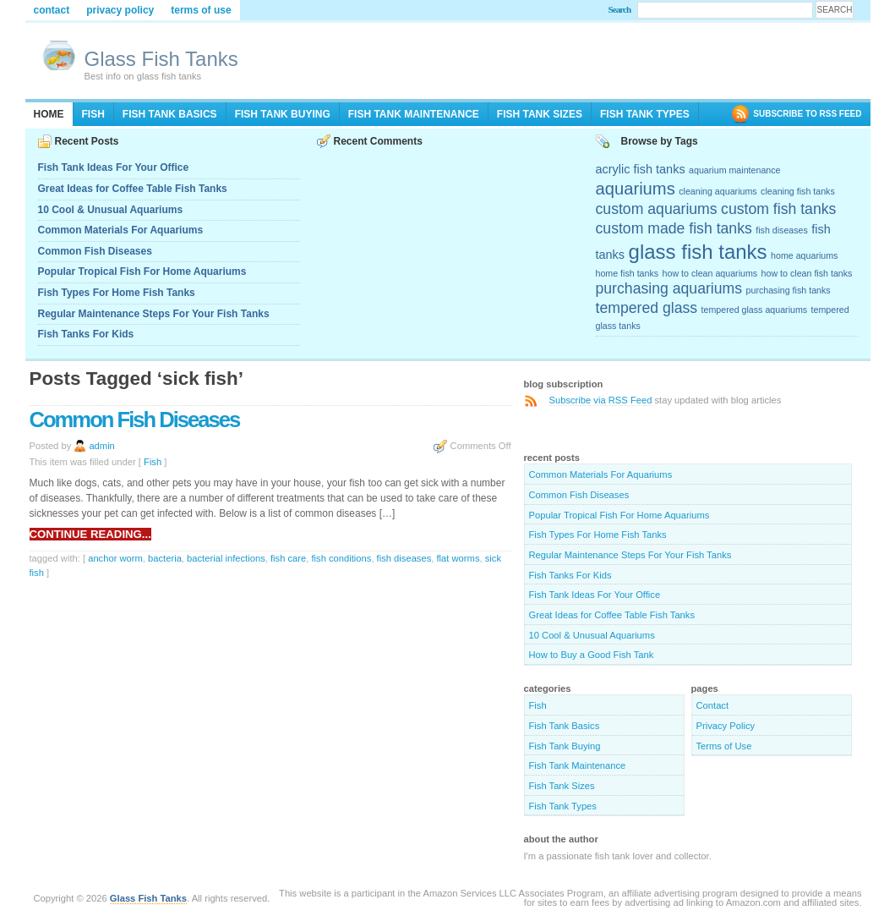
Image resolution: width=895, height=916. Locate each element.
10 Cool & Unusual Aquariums (110, 210)
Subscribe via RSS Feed (600, 400)
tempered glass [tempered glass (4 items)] (647, 307)
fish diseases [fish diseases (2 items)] (782, 230)
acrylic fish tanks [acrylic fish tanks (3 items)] (640, 169)
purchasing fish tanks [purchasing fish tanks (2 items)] (788, 290)
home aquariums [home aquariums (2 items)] (804, 255)
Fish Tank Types (645, 114)
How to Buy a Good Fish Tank (591, 655)
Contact (52, 10)
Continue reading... (90, 534)
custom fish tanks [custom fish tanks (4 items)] (778, 208)
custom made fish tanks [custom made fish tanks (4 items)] (674, 228)
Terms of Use (201, 10)
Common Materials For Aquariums (121, 230)
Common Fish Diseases (95, 251)
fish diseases (404, 558)
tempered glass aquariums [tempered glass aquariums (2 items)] (754, 309)
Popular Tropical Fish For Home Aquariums (142, 271)
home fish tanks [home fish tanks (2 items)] (627, 273)
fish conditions (341, 558)
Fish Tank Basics (170, 114)
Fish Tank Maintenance (413, 114)
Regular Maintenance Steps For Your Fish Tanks (154, 314)
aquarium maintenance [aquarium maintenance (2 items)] (734, 170)
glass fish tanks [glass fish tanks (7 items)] (698, 251)
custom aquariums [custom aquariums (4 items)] (657, 208)
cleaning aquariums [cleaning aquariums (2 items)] (717, 191)
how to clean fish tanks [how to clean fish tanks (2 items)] (807, 273)
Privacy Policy (120, 10)
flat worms (458, 558)
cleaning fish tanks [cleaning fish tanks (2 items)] (798, 191)
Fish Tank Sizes (539, 114)
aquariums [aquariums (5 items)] (635, 188)
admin (101, 446)
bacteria (165, 558)
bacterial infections (226, 558)
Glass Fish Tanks (161, 58)
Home (49, 114)
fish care (288, 558)
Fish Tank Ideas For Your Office (113, 167)
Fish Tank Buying (282, 114)
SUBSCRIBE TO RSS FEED (807, 113)
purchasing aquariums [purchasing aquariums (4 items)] (669, 288)
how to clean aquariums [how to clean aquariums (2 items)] (710, 273)
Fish (93, 114)
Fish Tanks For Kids (86, 334)
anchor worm (115, 558)
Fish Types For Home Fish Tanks (116, 293)
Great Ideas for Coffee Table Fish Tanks (132, 189)
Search (619, 9)
